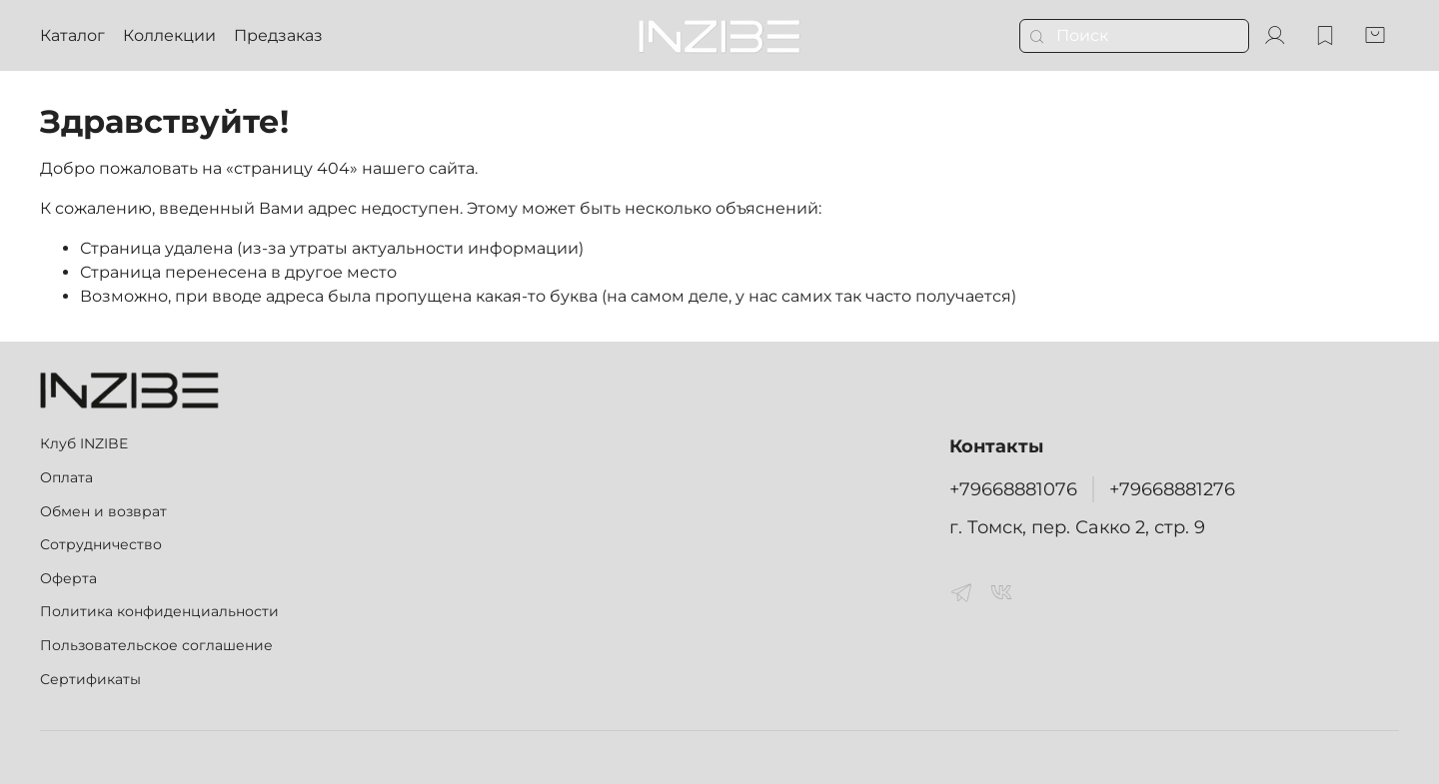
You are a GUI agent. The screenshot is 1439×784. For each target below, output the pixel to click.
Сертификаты (90, 679)
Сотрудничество (101, 544)
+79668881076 (1013, 488)
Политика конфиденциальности (159, 611)
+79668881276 (1172, 488)
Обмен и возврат (103, 511)
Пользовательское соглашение (156, 645)
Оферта (68, 578)
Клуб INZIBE (84, 443)
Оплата (66, 477)
